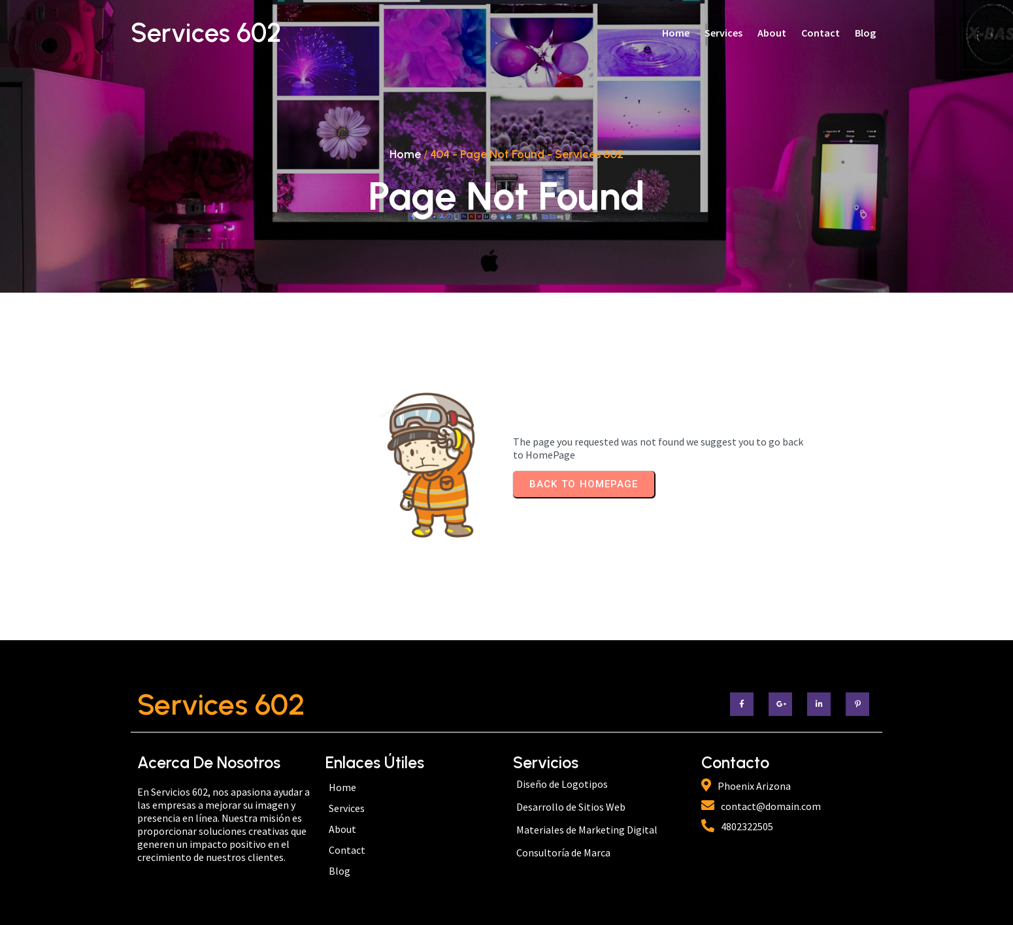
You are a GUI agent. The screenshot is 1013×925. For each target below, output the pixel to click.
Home (405, 154)
